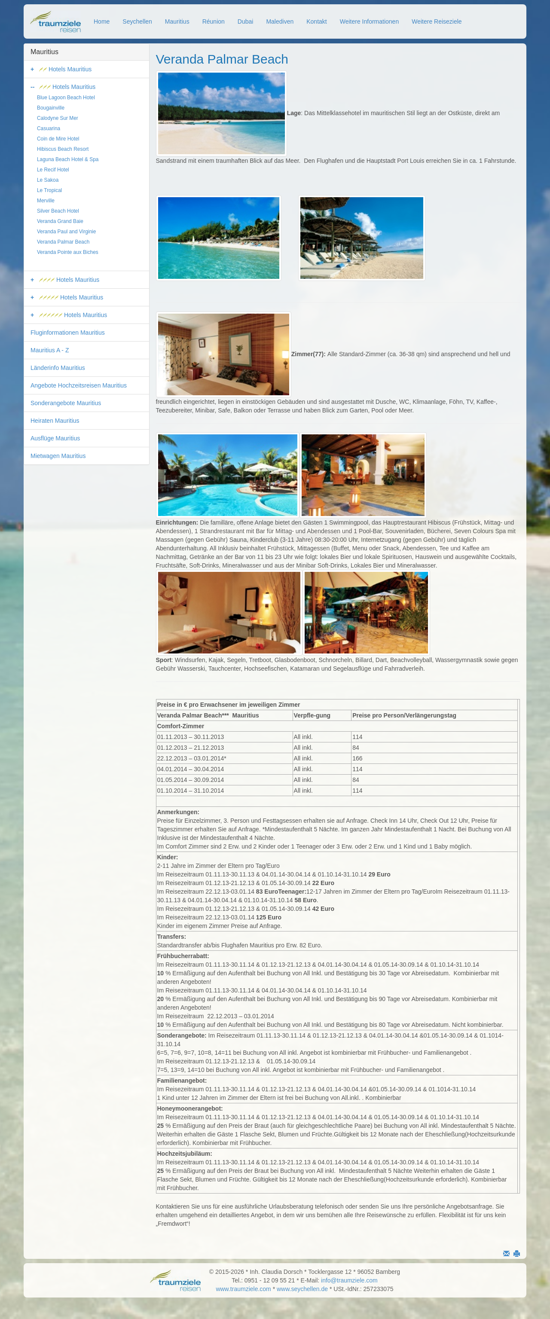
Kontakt (316, 21)
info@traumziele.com (349, 1280)
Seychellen (137, 21)
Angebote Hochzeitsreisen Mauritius (79, 385)
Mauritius (177, 21)
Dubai (246, 21)
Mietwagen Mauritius (58, 455)
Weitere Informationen (369, 21)
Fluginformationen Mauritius (68, 332)
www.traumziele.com (243, 1288)
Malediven (279, 21)
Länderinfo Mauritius (58, 367)
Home (102, 21)
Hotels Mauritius (65, 69)
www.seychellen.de (302, 1288)
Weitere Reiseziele (436, 21)
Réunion (213, 21)
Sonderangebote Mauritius (66, 403)
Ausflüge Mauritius (55, 438)
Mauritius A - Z (50, 350)
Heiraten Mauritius (55, 420)
